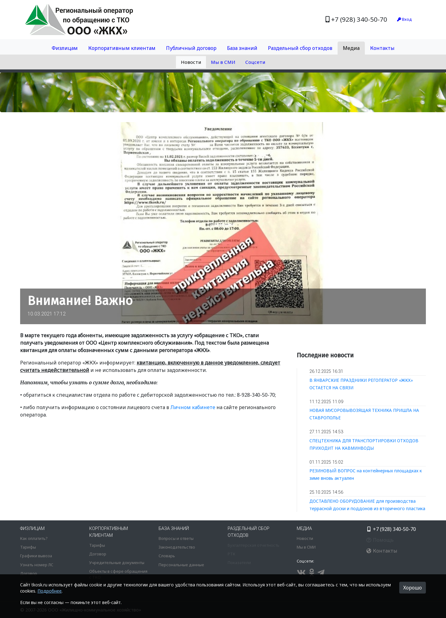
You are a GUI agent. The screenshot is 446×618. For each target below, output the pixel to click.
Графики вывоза (36, 555)
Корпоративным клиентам (121, 48)
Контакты (382, 48)
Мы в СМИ (223, 62)
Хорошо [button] (412, 587)
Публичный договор (191, 48)
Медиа (351, 48)
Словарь (167, 555)
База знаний (242, 48)
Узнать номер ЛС (36, 564)
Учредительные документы (116, 562)
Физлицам (65, 48)
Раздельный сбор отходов (300, 48)
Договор (28, 573)
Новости (191, 62)
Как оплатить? (33, 538)
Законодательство (177, 547)
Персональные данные (181, 564)
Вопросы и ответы (176, 538)
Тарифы (28, 547)
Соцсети (255, 62)
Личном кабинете (192, 407)
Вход (404, 19)
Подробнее (49, 591)
